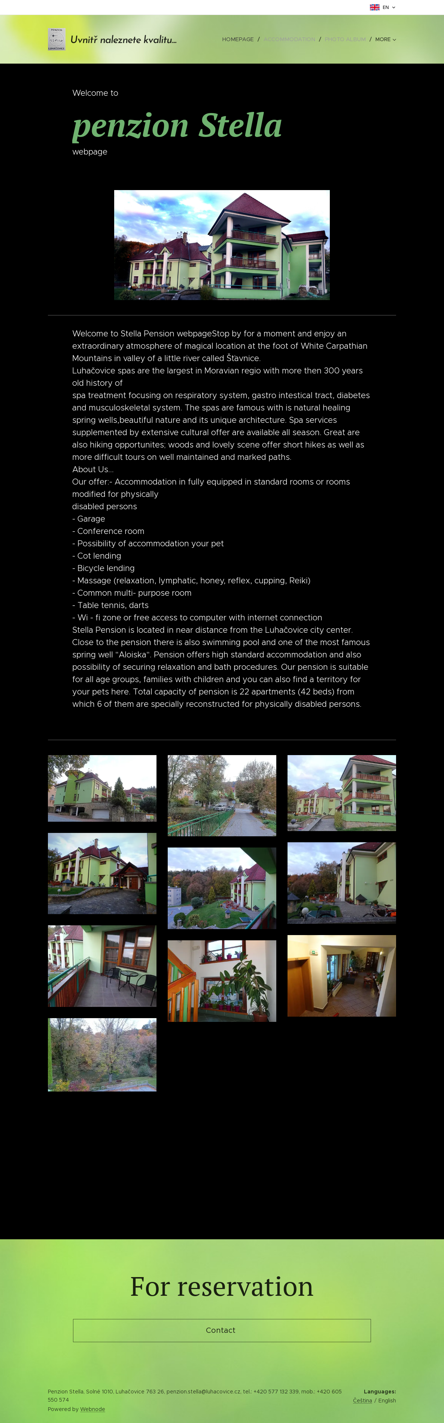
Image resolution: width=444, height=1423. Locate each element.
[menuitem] (245, 39)
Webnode (92, 1409)
